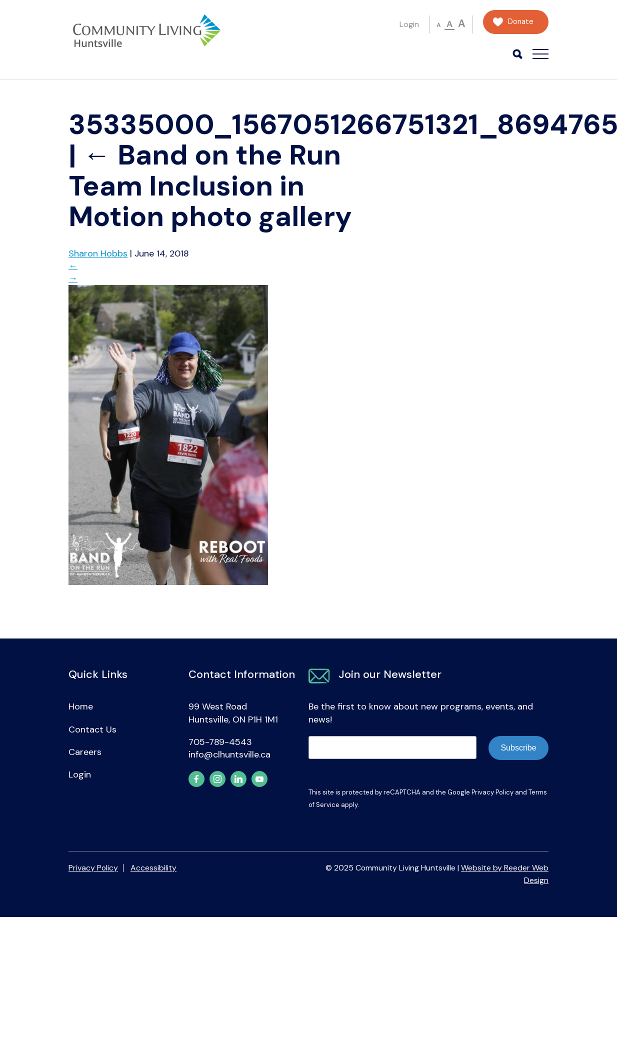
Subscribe (518, 748)
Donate (521, 21)
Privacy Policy (493, 792)
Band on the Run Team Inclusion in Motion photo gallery (210, 185)
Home (80, 706)
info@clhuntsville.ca (229, 754)
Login (409, 24)
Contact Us (92, 730)
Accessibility (153, 867)
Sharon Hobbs (98, 254)
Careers (85, 752)
